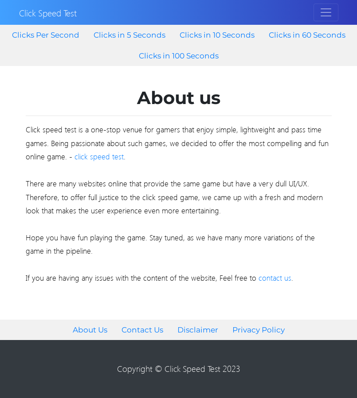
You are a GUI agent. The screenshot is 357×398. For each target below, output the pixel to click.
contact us (275, 278)
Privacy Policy (258, 329)
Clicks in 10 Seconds (217, 35)
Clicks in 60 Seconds (307, 35)
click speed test (99, 156)
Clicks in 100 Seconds (179, 55)
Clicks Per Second (45, 35)
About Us (90, 329)
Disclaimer (197, 329)
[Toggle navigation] (326, 12)
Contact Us (142, 329)
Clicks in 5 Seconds (129, 35)
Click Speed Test (48, 12)
